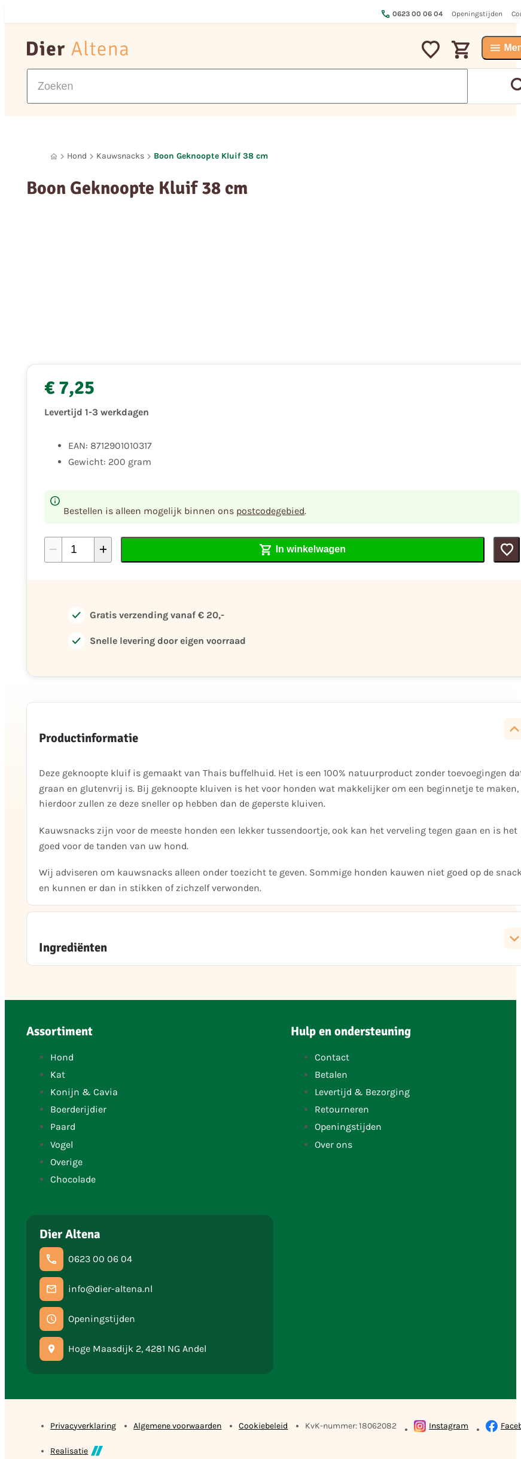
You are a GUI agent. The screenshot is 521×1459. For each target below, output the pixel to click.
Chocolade (73, 1179)
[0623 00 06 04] (85, 1259)
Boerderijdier (78, 1109)
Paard (62, 1126)
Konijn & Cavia (84, 1092)
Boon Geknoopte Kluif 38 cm (211, 156)
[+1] (103, 550)
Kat (57, 1074)
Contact (332, 1057)
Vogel (61, 1144)
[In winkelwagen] (303, 550)
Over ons (333, 1144)
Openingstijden (348, 1126)
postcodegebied (270, 510)
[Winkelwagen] (461, 48)
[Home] (53, 156)
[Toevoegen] (506, 550)
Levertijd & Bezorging (362, 1092)
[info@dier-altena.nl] (96, 1289)
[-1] (53, 550)
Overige (66, 1162)
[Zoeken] (247, 86)
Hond (77, 156)
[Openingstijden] (87, 1319)
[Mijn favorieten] (431, 48)
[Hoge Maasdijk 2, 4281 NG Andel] (122, 1349)
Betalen (331, 1074)
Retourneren (342, 1109)
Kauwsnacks (120, 156)
